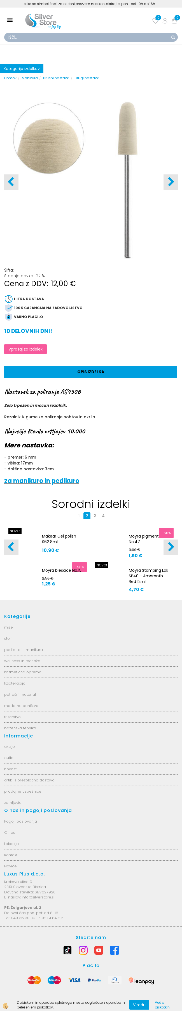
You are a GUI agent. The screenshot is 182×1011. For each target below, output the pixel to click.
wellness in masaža (22, 661)
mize (8, 627)
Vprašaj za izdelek (25, 349)
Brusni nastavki (56, 78)
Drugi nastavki (87, 78)
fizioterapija (14, 683)
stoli (7, 638)
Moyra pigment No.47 (144, 539)
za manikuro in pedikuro (41, 481)
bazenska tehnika (20, 728)
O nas (9, 832)
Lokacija (11, 843)
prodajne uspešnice (22, 791)
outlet (9, 757)
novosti (10, 769)
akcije (9, 746)
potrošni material (20, 694)
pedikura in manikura (23, 649)
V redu (139, 1005)
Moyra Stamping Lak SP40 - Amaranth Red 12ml (148, 576)
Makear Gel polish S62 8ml (59, 539)
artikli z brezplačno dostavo (29, 780)
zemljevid (13, 802)
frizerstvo (12, 717)
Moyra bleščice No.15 (61, 570)
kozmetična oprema (22, 672)
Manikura (30, 78)
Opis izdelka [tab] (90, 372)
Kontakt (10, 855)
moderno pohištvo (21, 705)
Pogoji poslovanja (20, 821)
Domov (10, 78)
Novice (10, 866)
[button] (171, 182)
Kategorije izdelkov (22, 68)
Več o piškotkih (162, 1005)
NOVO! (15, 531)
